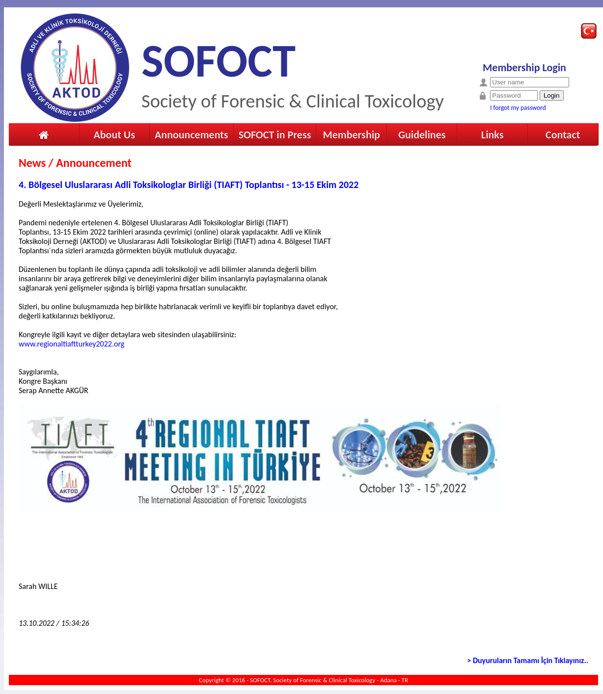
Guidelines (422, 134)
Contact (563, 134)
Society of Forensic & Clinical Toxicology (292, 100)
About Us (114, 134)
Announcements (191, 134)
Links (492, 134)
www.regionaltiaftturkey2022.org (71, 343)
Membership (351, 134)
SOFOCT (218, 60)
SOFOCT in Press (275, 134)
